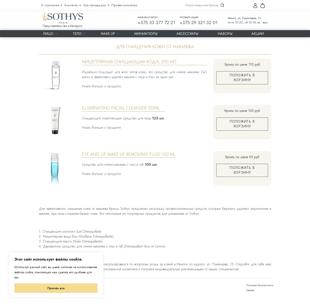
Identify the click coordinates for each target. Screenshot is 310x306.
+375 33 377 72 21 (156, 22)
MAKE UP (108, 33)
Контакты (72, 5)
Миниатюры (145, 33)
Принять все (56, 288)
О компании (50, 5)
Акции (257, 33)
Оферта (250, 290)
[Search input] (202, 5)
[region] (56, 274)
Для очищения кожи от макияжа (155, 47)
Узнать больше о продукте (101, 86)
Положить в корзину (242, 77)
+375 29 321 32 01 (199, 22)
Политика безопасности (259, 285)
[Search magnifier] (222, 5)
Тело (77, 33)
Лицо (48, 33)
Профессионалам (125, 5)
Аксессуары (187, 33)
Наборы (225, 33)
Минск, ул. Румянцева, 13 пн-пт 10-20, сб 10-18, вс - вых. (248, 20)
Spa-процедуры (95, 5)
